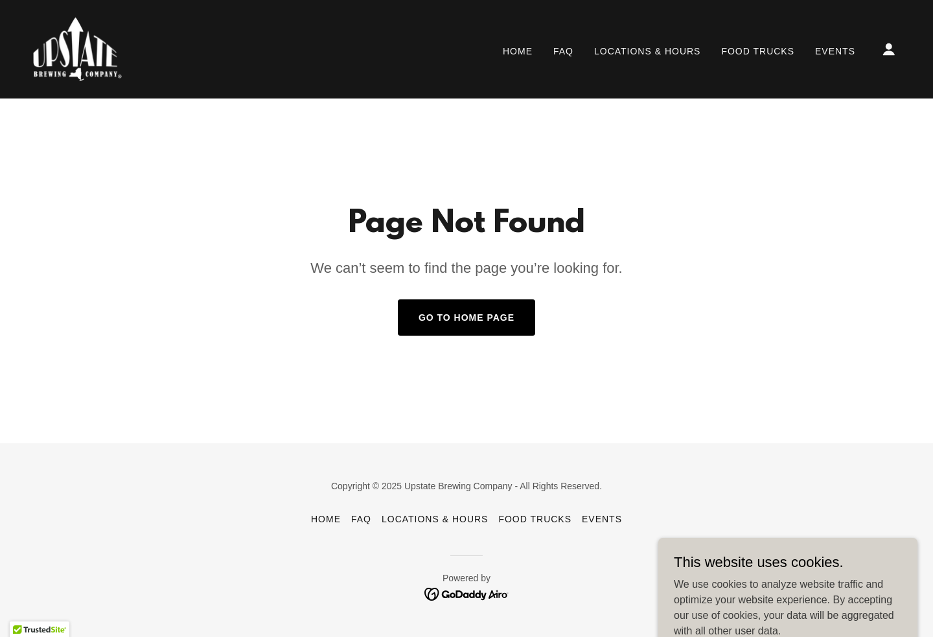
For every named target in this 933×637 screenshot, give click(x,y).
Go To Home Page (466, 317)
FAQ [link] (563, 51)
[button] (889, 49)
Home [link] (518, 51)
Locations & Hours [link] (647, 51)
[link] (77, 48)
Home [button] (326, 519)
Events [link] (835, 51)
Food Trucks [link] (757, 51)
